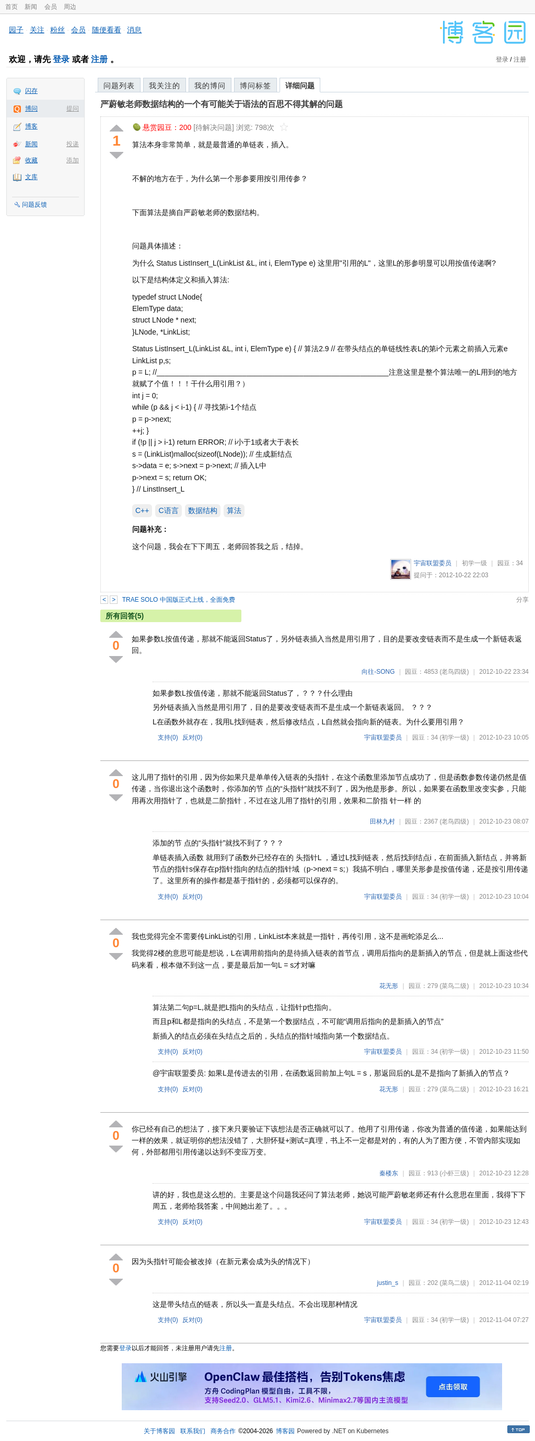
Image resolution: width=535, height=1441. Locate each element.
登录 (61, 59)
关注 (37, 30)
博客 (31, 126)
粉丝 (57, 30)
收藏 (31, 160)
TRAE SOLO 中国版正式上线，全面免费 (178, 599)
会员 (50, 6)
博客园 (285, 1431)
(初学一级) (454, 737)
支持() (168, 737)
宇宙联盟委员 (432, 563)
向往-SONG (378, 671)
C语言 (168, 510)
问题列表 (119, 85)
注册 (99, 59)
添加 (72, 160)
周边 (70, 6)
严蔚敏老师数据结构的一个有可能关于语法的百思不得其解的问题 (221, 104)
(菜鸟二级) (454, 986)
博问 (31, 108)
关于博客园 (159, 1431)
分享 (522, 599)
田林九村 (382, 821)
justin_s (388, 1283)
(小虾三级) (454, 1173)
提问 (72, 108)
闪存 (31, 90)
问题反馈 (34, 204)
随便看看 (106, 30)
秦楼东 (388, 1173)
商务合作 (223, 1431)
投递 (72, 144)
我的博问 (210, 85)
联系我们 (192, 1431)
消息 (134, 30)
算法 (234, 510)
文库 (31, 177)
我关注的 (164, 85)
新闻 (31, 6)
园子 (16, 30)
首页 (11, 6)
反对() (192, 737)
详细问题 (300, 85)
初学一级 (474, 563)
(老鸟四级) (454, 671)
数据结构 (202, 510)
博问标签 (255, 85)
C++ (142, 510)
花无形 (388, 986)
